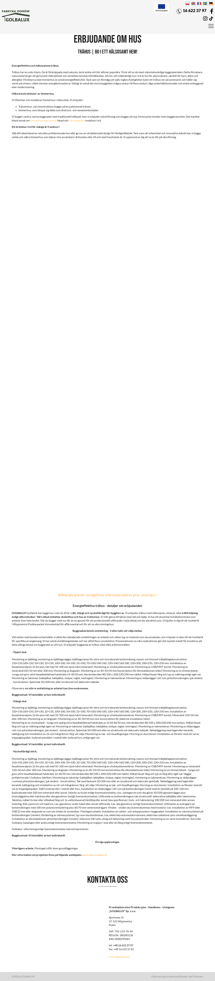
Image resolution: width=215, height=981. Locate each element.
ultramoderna (77, 120)
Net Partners (195, 976)
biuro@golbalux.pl (119, 956)
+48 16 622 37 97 (123, 945)
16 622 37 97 (191, 11)
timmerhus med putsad (43, 120)
